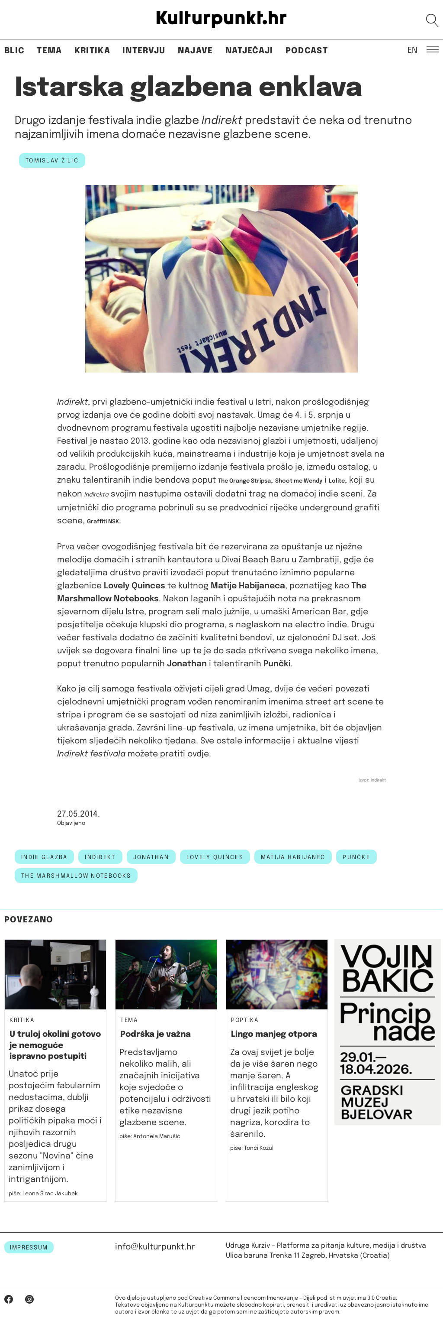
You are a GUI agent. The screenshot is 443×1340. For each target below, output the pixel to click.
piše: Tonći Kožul (251, 1148)
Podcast (307, 51)
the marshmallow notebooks (76, 876)
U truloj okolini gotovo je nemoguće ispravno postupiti (55, 1045)
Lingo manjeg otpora (274, 1034)
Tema (49, 51)
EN (412, 49)
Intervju (144, 51)
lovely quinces (215, 857)
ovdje (198, 754)
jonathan (151, 857)
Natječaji (249, 51)
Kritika (92, 51)
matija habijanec (293, 857)
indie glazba (44, 857)
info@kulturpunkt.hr (155, 1247)
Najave (195, 51)
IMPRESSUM (29, 1248)
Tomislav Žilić (52, 161)
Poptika (245, 1020)
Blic (14, 51)
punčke (356, 857)
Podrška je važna (155, 1034)
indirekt (100, 857)
